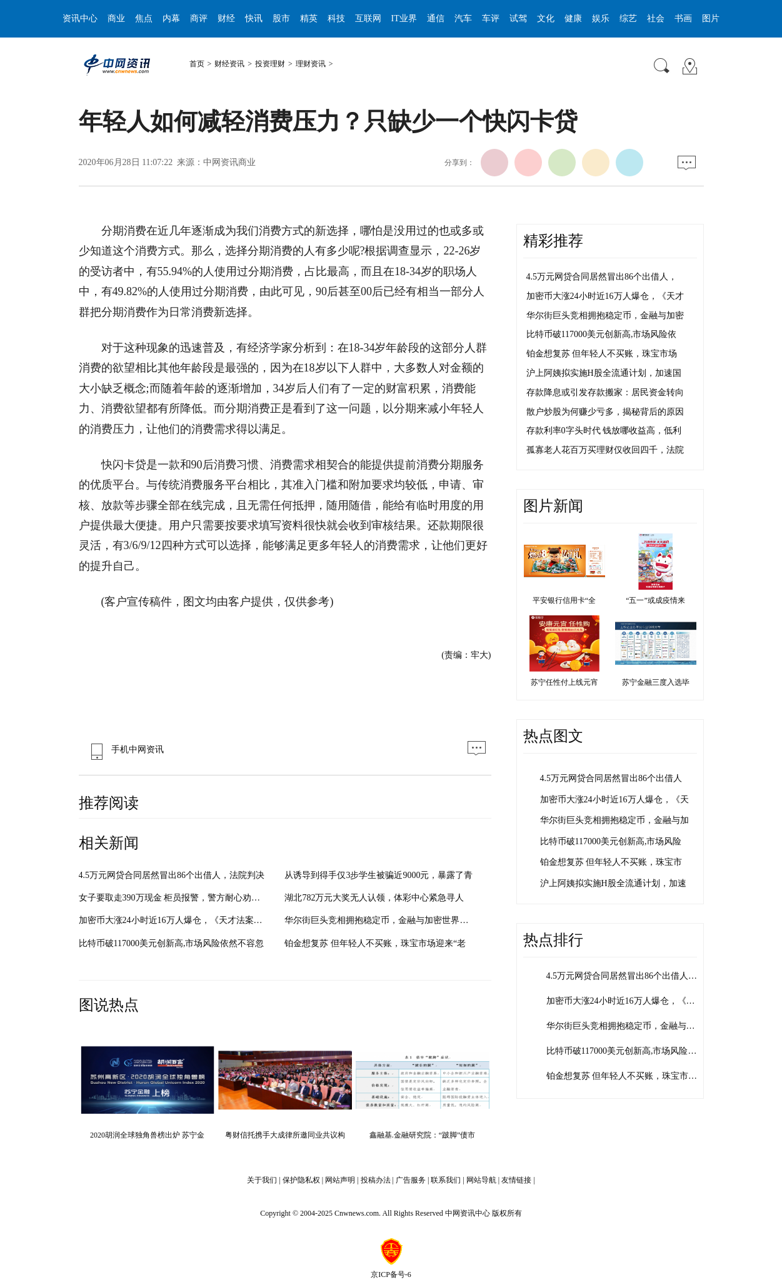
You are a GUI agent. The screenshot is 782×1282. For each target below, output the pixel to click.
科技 (336, 18)
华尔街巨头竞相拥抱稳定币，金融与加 (614, 820)
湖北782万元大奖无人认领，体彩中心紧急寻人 (374, 897)
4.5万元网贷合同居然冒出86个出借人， (602, 276)
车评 (490, 18)
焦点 (144, 18)
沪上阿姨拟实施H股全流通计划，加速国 (603, 373)
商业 (116, 18)
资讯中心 (80, 18)
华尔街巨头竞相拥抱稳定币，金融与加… (625, 1026)
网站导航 (481, 1180)
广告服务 (411, 1180)
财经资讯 (229, 63)
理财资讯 (311, 63)
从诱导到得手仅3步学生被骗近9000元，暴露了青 (378, 875)
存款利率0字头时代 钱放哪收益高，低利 (604, 430)
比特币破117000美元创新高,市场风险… (621, 1051)
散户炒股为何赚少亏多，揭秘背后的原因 (605, 411)
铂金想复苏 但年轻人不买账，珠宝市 (611, 862)
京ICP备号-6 (391, 1274)
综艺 (628, 18)
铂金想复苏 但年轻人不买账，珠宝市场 (602, 353)
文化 (545, 18)
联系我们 (446, 1180)
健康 (573, 18)
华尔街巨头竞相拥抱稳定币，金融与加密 (605, 315)
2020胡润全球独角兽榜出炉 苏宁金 (147, 1135)
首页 (196, 63)
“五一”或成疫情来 (655, 600)
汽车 (463, 18)
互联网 (368, 18)
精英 (309, 18)
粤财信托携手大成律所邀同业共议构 (285, 1135)
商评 (199, 18)
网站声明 (340, 1180)
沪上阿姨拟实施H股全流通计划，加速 (613, 883)
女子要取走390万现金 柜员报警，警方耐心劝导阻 (174, 897)
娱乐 (600, 18)
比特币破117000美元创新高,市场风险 (611, 841)
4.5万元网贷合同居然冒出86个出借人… (622, 976)
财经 (226, 18)
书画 (683, 18)
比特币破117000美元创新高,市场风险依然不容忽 (171, 943)
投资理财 (270, 63)
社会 (655, 18)
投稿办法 (376, 1180)
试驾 (518, 18)
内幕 (171, 18)
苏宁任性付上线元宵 (564, 682)
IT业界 (404, 18)
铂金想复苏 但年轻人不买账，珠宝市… (622, 1076)
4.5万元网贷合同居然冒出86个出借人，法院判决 (172, 875)
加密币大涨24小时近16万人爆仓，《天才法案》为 (175, 920)
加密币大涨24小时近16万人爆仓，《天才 (605, 296)
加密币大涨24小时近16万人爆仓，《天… (625, 1001)
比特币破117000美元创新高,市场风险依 (601, 334)
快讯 (254, 18)
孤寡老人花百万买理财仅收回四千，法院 (605, 450)
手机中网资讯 (124, 749)
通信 (435, 18)
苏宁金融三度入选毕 (655, 682)
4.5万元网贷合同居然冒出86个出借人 (611, 778)
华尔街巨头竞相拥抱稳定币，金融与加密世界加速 (380, 920)
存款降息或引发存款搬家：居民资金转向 (605, 392)
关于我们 (262, 1180)
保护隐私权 (301, 1180)
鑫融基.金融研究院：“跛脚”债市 (422, 1135)
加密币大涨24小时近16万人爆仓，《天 (614, 799)
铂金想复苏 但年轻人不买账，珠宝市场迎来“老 (375, 943)
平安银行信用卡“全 (564, 600)
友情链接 (516, 1180)
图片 (710, 18)
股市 (281, 18)
